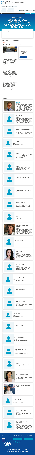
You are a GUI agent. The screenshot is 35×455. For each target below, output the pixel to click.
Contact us (17, 439)
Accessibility (21, 10)
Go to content (9, 6)
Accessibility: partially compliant (13, 451)
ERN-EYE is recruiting (24, 451)
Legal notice (25, 449)
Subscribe (28, 439)
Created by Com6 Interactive (17, 453)
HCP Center (5, 32)
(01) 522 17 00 (23, 55)
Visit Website (23, 57)
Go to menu (3, 6)
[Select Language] (28, 10)
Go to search (15, 6)
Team (4, 36)
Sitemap (9, 449)
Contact (4, 34)
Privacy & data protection (16, 449)
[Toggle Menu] (1, 13)
